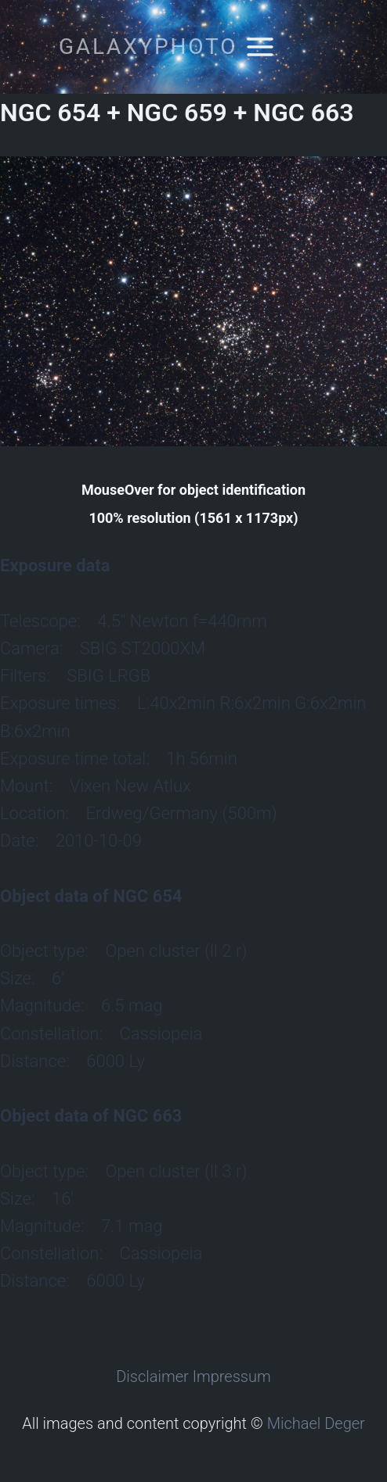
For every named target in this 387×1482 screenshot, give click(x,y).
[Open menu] (259, 46)
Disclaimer (152, 1376)
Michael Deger (316, 1423)
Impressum (232, 1376)
